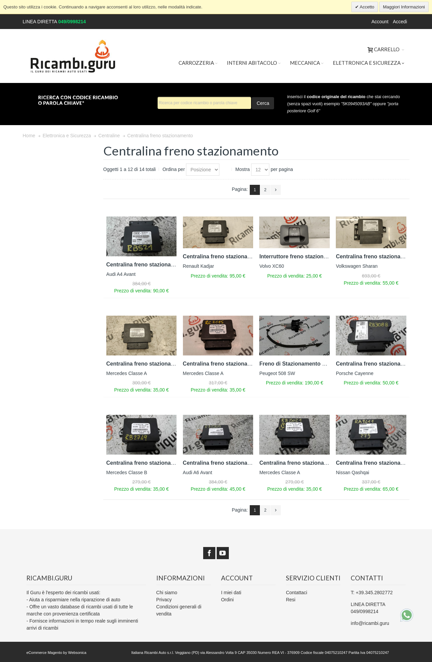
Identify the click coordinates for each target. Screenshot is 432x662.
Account (379, 21)
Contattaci (296, 592)
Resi (290, 599)
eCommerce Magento (44, 653)
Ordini (227, 599)
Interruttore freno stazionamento (301, 256)
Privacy (164, 599)
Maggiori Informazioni (404, 6)
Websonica (77, 653)
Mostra (242, 169)
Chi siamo (166, 592)
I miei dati (231, 592)
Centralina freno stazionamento (146, 264)
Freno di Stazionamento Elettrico (301, 364)
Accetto (366, 6)
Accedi (400, 21)
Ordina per (173, 169)
